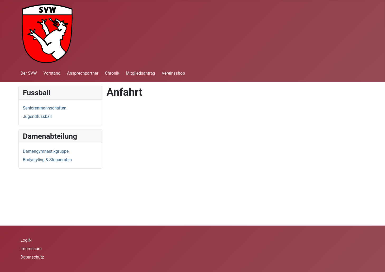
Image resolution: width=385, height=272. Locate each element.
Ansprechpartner (82, 73)
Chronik (112, 73)
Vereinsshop (173, 73)
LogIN (26, 240)
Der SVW (29, 73)
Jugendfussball (37, 116)
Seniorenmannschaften (44, 108)
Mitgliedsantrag (140, 73)
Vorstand (52, 73)
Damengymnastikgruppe (46, 151)
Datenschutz (32, 257)
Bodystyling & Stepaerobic (47, 159)
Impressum (31, 248)
